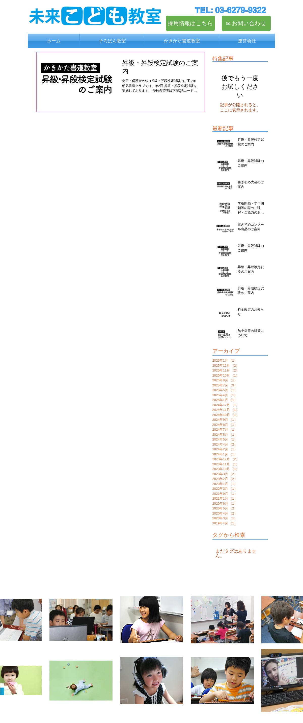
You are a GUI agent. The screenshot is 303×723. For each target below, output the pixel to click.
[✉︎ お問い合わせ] (246, 23)
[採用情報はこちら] (190, 23)
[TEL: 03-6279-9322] (230, 10)
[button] (112, 41)
